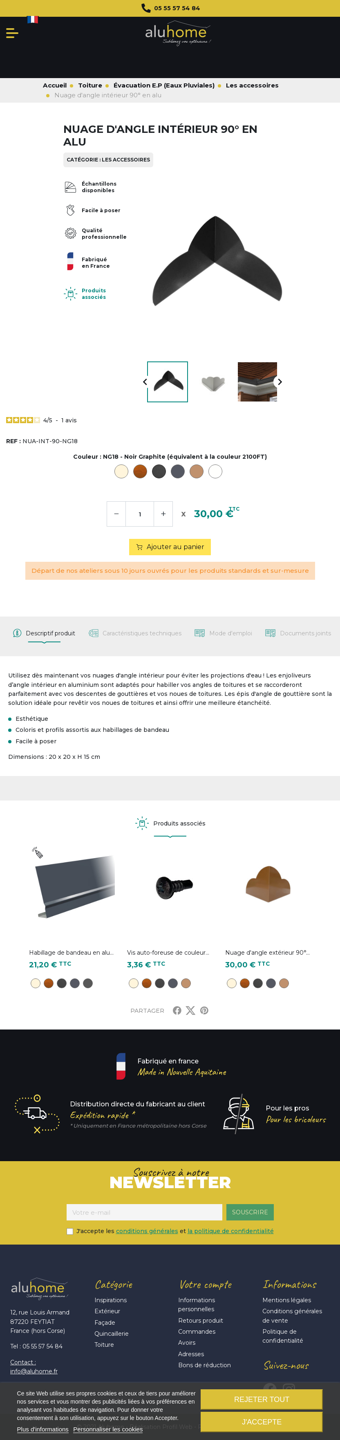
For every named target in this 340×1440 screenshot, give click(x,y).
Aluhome (178, 33)
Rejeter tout (261, 1399)
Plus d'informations (43, 1429)
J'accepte (262, 1422)
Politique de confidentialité (282, 1336)
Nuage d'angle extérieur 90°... (267, 952)
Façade (104, 1322)
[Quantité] (139, 514)
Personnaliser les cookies (108, 1429)
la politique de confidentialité (231, 1231)
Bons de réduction (204, 1365)
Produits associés (94, 293)
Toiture (104, 1344)
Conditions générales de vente (292, 1316)
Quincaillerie (111, 1333)
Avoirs (186, 1342)
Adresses (191, 1354)
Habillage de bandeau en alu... (71, 952)
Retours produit (200, 1320)
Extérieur (107, 1311)
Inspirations (110, 1300)
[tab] (44, 633)
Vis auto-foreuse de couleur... (168, 952)
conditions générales (147, 1231)
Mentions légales (286, 1300)
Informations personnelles (196, 1304)
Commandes (196, 1331)
